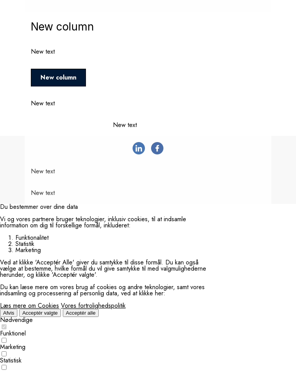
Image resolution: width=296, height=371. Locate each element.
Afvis (8, 313)
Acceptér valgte (40, 313)
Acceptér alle (81, 313)
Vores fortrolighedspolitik (93, 305)
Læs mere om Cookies (29, 305)
